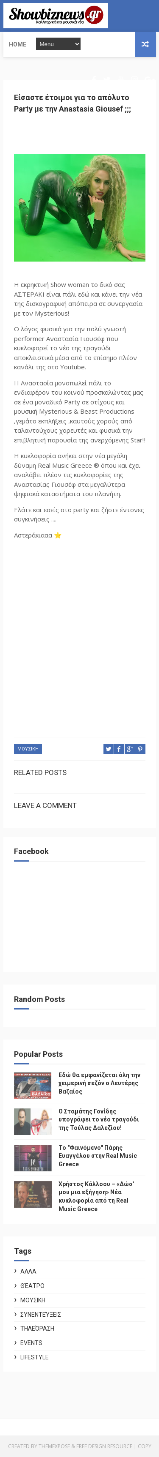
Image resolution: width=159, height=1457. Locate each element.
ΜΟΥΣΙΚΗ (28, 749)
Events (31, 1343)
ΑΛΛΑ (28, 1271)
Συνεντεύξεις (40, 1314)
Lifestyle (34, 1357)
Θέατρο (32, 1285)
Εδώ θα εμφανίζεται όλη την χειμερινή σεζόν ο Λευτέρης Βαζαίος (99, 1083)
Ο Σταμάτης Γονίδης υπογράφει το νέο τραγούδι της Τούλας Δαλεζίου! (99, 1119)
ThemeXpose (54, 1446)
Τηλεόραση (37, 1328)
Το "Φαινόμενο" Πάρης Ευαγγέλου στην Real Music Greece (98, 1156)
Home (17, 44)
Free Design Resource (104, 1446)
